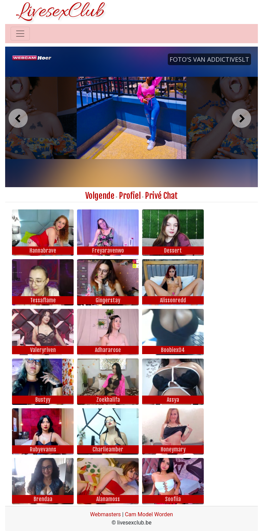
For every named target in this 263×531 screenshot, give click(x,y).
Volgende (99, 196)
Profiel (130, 196)
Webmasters (105, 514)
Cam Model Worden (149, 514)
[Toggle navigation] (20, 33)
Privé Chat (161, 196)
